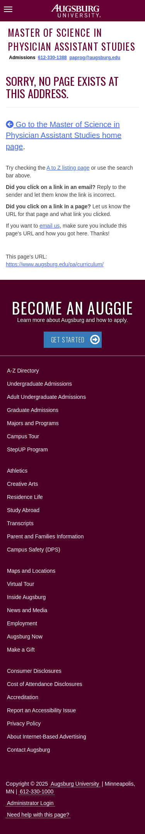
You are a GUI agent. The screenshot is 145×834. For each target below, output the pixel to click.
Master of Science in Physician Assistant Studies (71, 39)
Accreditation (22, 697)
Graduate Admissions (32, 410)
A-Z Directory (23, 371)
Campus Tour (23, 436)
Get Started (68, 339)
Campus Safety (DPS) (33, 549)
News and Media (27, 610)
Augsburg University (75, 784)
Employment (22, 623)
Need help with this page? (38, 815)
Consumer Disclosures (34, 671)
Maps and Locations (31, 571)
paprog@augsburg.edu (94, 57)
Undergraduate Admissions (39, 384)
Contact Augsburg (28, 750)
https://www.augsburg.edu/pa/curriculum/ (55, 264)
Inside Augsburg (26, 597)
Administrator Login (30, 803)
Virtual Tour (20, 584)
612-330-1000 (36, 791)
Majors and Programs (33, 421)
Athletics (17, 471)
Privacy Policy (24, 723)
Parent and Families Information (45, 536)
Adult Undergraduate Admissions (46, 397)
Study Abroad (23, 510)
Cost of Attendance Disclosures (44, 684)
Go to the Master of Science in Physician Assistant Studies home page (63, 135)
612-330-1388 (52, 57)
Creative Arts (22, 484)
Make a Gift (21, 650)
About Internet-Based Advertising (46, 737)
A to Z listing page (67, 168)
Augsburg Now (25, 636)
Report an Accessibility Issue (41, 710)
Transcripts (20, 523)
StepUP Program (27, 449)
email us (49, 226)
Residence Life (25, 497)
